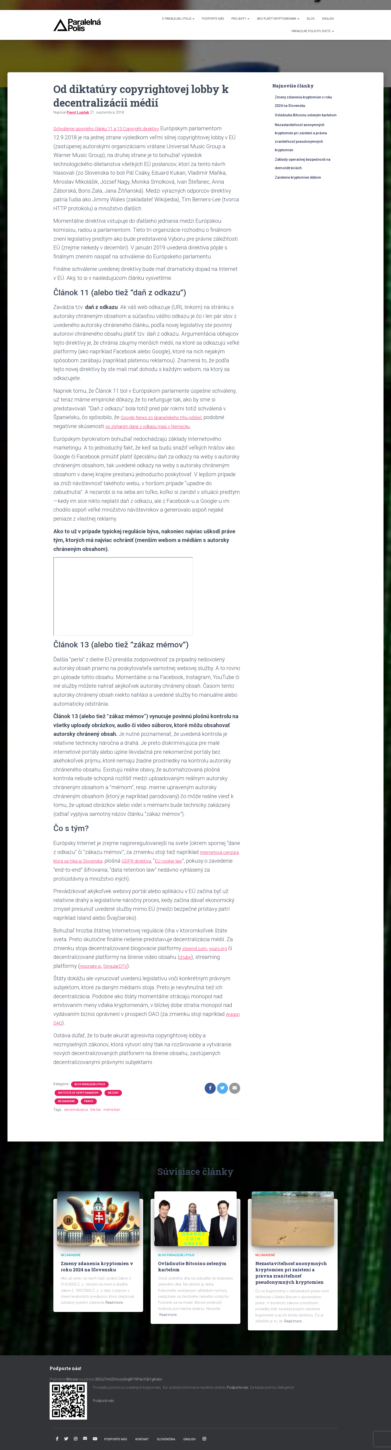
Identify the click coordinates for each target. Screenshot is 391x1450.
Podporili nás (103, 1400)
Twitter (66, 1439)
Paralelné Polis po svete (313, 31)
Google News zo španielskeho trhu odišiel (170, 417)
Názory (113, 1092)
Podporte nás (213, 18)
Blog (311, 18)
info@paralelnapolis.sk (85, 1438)
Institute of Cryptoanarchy (78, 1092)
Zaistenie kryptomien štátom (298, 177)
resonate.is (93, 966)
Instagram (75, 1439)
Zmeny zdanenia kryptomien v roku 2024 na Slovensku (97, 1266)
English (328, 18)
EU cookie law (213, 861)
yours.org (226, 948)
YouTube (95, 1439)
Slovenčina (166, 1439)
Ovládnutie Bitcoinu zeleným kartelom (306, 115)
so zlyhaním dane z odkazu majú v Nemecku (180, 426)
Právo (88, 1101)
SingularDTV (123, 966)
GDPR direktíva (175, 861)
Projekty (240, 18)
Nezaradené (66, 1101)
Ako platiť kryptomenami (278, 18)
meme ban (111, 1110)
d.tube (192, 957)
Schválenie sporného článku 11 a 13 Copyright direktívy (119, 128)
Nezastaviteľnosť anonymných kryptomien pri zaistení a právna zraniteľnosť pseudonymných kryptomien (291, 1272)
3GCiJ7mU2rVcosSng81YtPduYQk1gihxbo (129, 1379)
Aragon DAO (68, 1023)
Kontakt (142, 1439)
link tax (95, 1110)
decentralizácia (76, 1110)
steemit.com (197, 948)
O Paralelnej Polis (178, 18)
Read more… (116, 1302)
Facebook (57, 1439)
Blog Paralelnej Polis (90, 1084)
